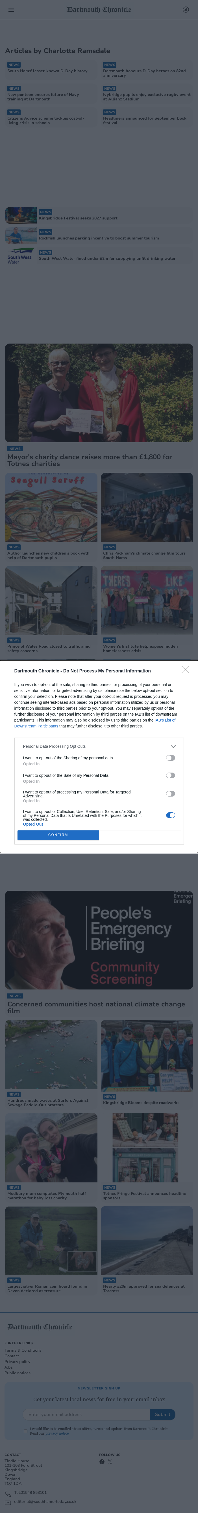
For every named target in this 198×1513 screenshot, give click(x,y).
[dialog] (99, 756)
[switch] (170, 758)
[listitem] (99, 746)
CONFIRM (58, 835)
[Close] (187, 671)
